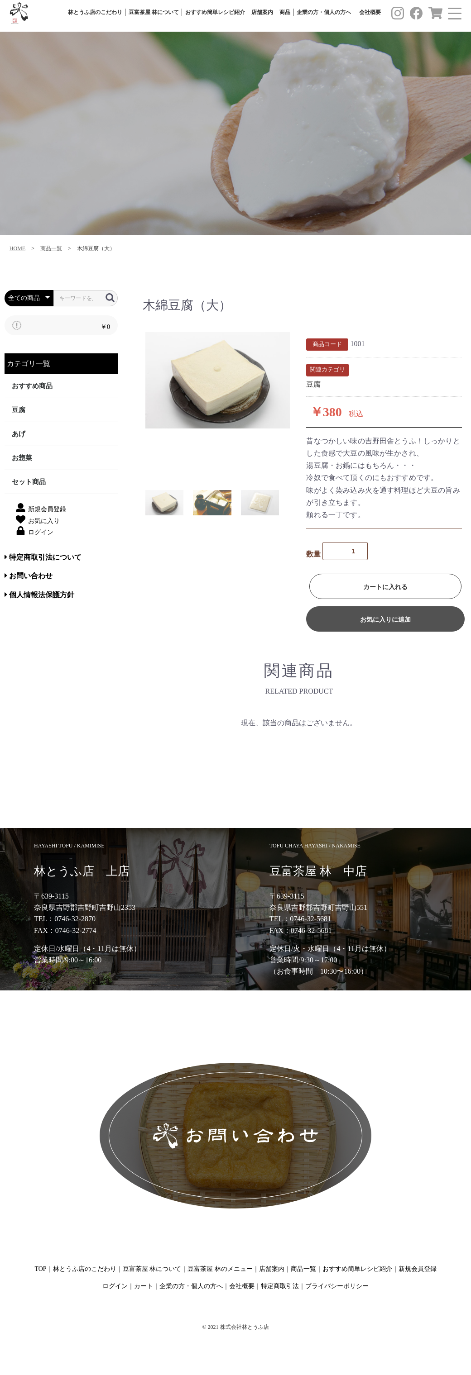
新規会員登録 (418, 1269)
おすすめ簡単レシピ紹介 (215, 12)
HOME (17, 248)
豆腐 (18, 410)
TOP (40, 1269)
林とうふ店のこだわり (95, 12)
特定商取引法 (280, 1286)
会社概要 (370, 12)
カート (143, 1286)
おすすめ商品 (32, 386)
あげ (18, 434)
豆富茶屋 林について (154, 12)
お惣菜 (22, 458)
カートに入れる (385, 586)
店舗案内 (262, 12)
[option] (217, 380)
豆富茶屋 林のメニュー (220, 1269)
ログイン (115, 1286)
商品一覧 (51, 248)
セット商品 (29, 481)
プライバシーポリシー (337, 1286)
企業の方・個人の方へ (324, 12)
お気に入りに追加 (385, 619)
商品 (284, 12)
